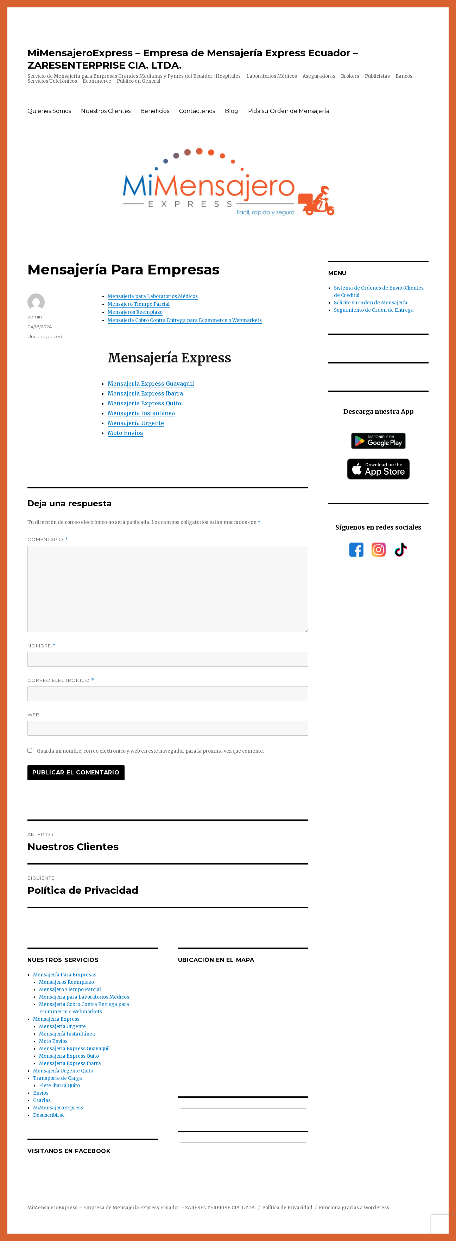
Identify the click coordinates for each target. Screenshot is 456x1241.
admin (34, 316)
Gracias (42, 1100)
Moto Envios (125, 432)
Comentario (47, 540)
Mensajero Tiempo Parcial (139, 304)
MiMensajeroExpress (58, 1108)
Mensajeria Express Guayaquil (151, 383)
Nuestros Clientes (106, 111)
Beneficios (154, 111)
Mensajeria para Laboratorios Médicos (153, 296)
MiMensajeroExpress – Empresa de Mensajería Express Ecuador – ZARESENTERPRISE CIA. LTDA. (141, 1208)
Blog (231, 111)
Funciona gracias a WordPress (354, 1208)
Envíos (41, 1093)
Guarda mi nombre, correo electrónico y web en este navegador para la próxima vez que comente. (150, 751)
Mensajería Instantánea (141, 413)
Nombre (41, 646)
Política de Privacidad (287, 1208)
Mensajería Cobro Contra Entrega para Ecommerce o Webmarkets (185, 320)
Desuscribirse (49, 1115)
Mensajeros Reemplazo (135, 312)
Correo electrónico (60, 680)
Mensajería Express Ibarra (145, 393)
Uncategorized (44, 336)
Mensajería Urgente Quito (63, 1071)
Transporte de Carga (57, 1078)
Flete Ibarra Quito (59, 1086)
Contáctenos (197, 111)
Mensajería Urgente (136, 422)
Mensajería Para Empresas (64, 975)
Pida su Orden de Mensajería (288, 111)
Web (33, 714)
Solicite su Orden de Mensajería (370, 303)
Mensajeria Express (56, 1019)
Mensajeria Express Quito (144, 403)
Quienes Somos (49, 111)
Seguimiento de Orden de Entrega (374, 310)
